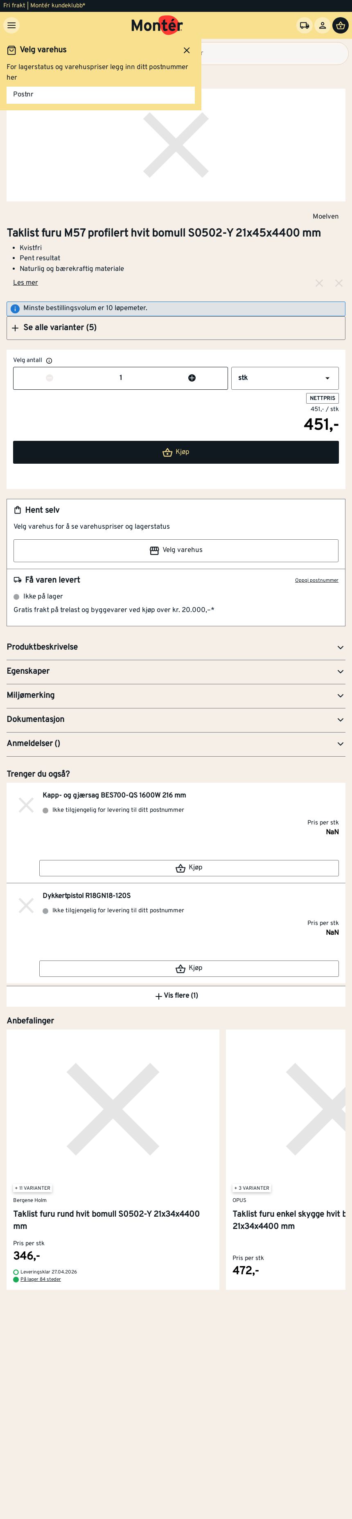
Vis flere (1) (176, 996)
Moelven (326, 216)
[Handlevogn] (340, 25)
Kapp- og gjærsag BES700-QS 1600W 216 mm (114, 795)
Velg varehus (176, 551)
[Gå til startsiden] (157, 25)
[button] (176, 328)
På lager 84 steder (40, 1279)
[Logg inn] (322, 25)
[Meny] (11, 25)
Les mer (25, 283)
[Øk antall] (192, 378)
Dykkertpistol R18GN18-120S (87, 896)
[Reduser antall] (49, 378)
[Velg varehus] (304, 25)
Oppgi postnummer (316, 580)
